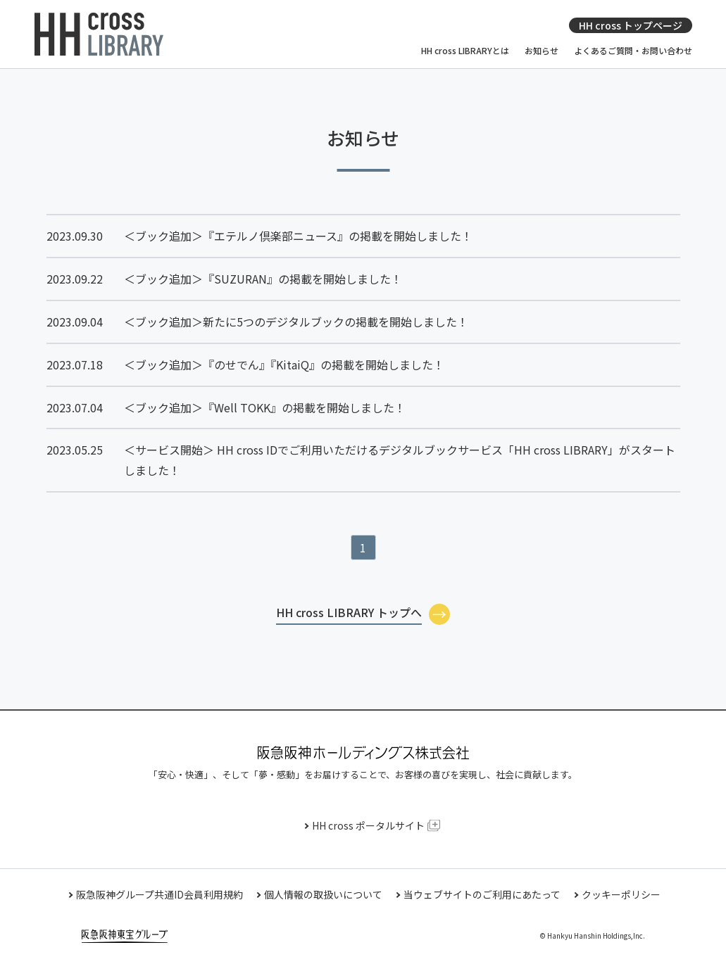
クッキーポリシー (621, 894)
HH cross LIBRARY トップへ (349, 612)
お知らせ (541, 51)
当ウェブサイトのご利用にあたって (482, 894)
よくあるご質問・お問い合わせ (633, 51)
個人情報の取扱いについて (323, 894)
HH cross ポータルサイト (368, 825)
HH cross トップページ (630, 25)
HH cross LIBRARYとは (465, 51)
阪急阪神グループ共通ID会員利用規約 (159, 894)
